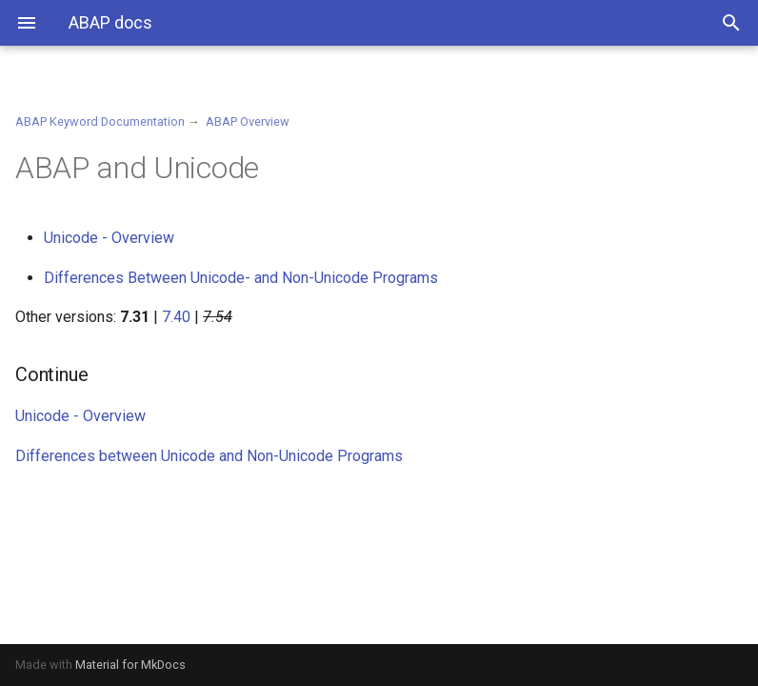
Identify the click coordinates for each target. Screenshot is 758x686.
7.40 (176, 317)
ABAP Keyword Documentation (100, 121)
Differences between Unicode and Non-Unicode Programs (209, 456)
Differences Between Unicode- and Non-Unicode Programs (241, 278)
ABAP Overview (247, 121)
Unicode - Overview (109, 238)
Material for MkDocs (130, 664)
